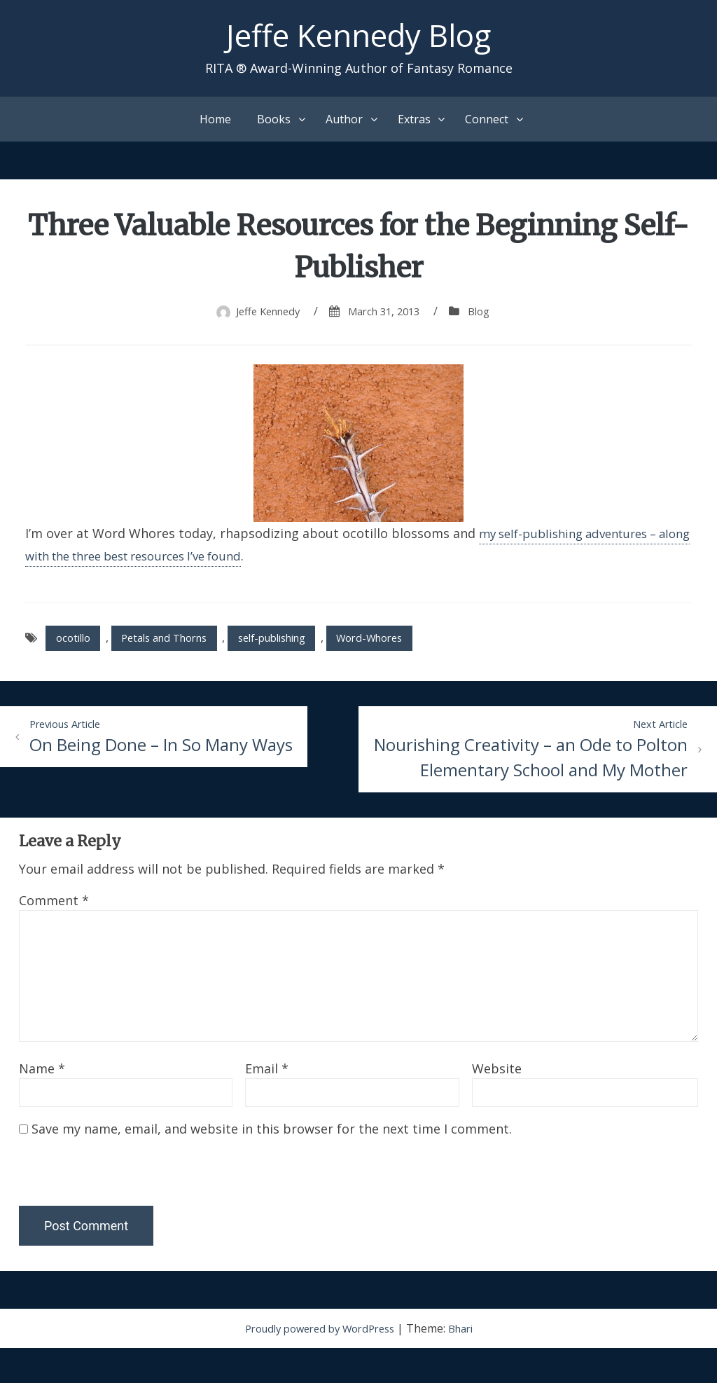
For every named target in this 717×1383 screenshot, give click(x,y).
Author (344, 123)
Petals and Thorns (177, 644)
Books (274, 123)
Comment (54, 935)
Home (215, 123)
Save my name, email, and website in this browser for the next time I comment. (272, 1163)
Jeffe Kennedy (262, 315)
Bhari (468, 1363)
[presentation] (115, 1210)
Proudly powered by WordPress (319, 1363)
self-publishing (298, 644)
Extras (414, 123)
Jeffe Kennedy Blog (359, 37)
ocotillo (76, 644)
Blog (487, 315)
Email (266, 1103)
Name (42, 1103)
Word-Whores (409, 644)
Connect (486, 123)
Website (497, 1103)
